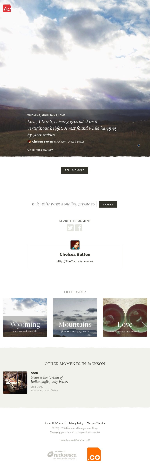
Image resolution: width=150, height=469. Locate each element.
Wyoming (33, 115)
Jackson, (70, 141)
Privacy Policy (76, 423)
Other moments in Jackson (75, 364)
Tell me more (74, 170)
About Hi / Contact (55, 423)
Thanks (108, 204)
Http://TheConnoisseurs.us (75, 261)
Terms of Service (96, 423)
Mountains (49, 115)
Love (61, 115)
